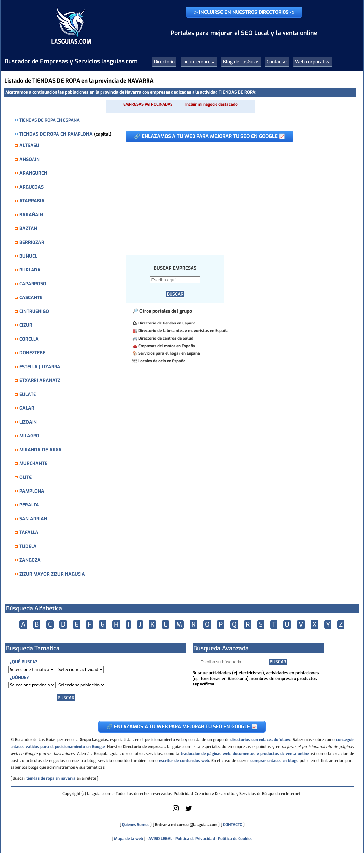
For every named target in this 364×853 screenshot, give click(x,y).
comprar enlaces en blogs (274, 760)
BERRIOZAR (31, 242)
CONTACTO (232, 824)
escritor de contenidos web (184, 760)
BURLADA (30, 270)
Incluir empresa (199, 62)
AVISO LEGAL (160, 838)
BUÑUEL (28, 256)
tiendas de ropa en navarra (51, 778)
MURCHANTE (33, 463)
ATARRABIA (32, 201)
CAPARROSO (32, 284)
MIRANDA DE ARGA (40, 450)
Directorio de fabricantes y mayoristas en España (183, 330)
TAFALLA (28, 533)
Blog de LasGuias (241, 62)
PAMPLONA (31, 491)
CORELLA (29, 339)
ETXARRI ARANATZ (39, 380)
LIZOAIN (28, 422)
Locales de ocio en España (162, 361)
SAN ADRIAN (33, 519)
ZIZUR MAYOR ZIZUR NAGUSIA (52, 574)
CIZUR (25, 325)
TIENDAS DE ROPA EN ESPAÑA (49, 120)
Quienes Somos (135, 824)
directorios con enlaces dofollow (260, 739)
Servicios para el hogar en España (169, 353)
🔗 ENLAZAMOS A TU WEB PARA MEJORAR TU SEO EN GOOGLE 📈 (209, 136)
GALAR (26, 408)
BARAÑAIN (31, 215)
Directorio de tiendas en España (167, 323)
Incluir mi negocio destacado (211, 104)
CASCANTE (30, 298)
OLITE (25, 477)
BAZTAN (28, 228)
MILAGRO (29, 436)
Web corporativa (312, 62)
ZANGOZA (30, 560)
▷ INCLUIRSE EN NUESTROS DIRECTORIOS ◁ (244, 12)
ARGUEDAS (31, 187)
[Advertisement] (236, 195)
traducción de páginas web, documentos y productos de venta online (245, 753)
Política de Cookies (235, 838)
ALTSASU (29, 145)
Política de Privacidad (195, 838)
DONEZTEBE (32, 353)
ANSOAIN (29, 159)
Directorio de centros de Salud (165, 338)
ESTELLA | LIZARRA (39, 367)
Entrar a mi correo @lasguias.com (186, 824)
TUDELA (28, 546)
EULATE (27, 394)
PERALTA (29, 505)
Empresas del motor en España (166, 346)
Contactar (277, 62)
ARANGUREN (33, 173)
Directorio (164, 62)
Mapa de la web (128, 838)
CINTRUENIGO (34, 311)
